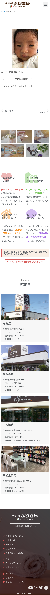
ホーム (3, 11)
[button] (45, 4)
